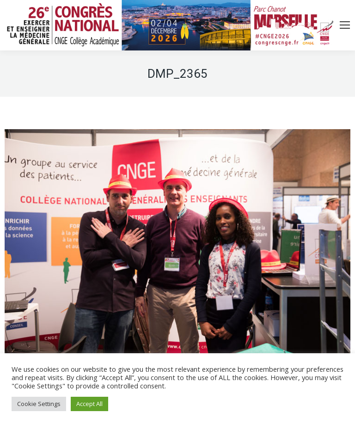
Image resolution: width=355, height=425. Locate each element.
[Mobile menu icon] (344, 25)
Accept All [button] (89, 404)
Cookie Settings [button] (39, 404)
